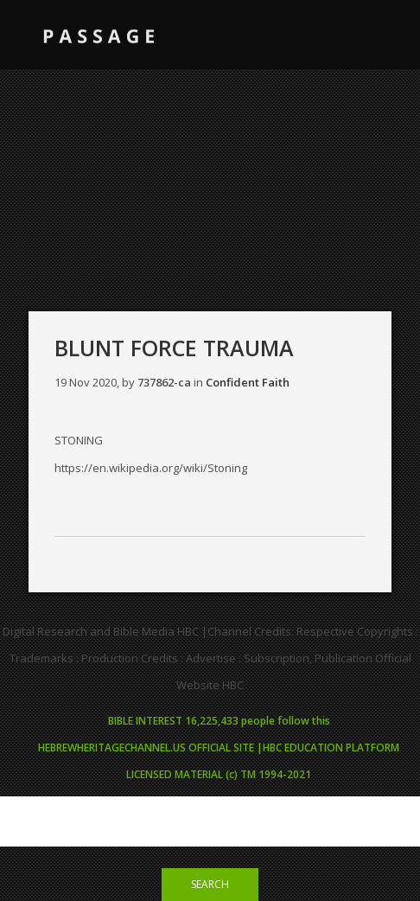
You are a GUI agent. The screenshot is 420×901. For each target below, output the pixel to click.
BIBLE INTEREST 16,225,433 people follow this (219, 720)
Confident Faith (248, 382)
